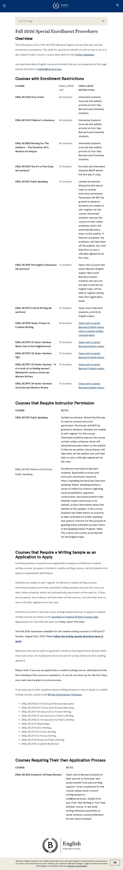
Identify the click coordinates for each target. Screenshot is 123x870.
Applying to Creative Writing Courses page (75, 616)
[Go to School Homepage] (60, 6)
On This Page (61, 21)
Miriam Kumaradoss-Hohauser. (65, 694)
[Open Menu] (4, 6)
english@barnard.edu (49, 69)
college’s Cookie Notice (77, 866)
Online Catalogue (84, 54)
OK (115, 862)
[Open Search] (117, 6)
